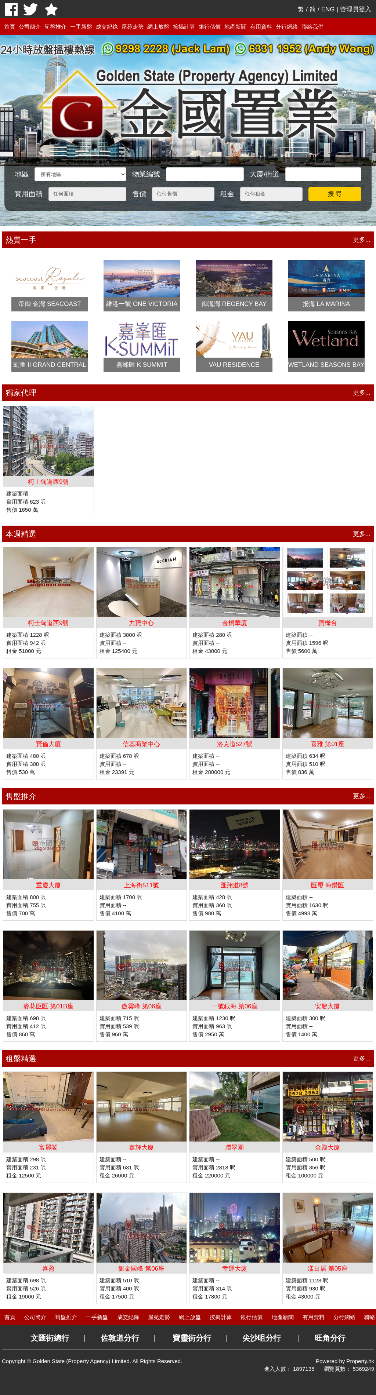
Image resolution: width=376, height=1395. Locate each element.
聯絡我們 (312, 26)
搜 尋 (335, 193)
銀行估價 (210, 26)
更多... (361, 239)
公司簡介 (30, 26)
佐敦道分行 (120, 1338)
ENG (328, 9)
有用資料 (261, 26)
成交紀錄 (107, 26)
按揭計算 (184, 26)
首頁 (9, 26)
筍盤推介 (55, 26)
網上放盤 (158, 26)
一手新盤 (81, 26)
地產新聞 (235, 26)
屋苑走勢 (133, 26)
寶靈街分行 (192, 1338)
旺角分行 (330, 1338)
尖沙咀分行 (261, 1338)
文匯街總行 (49, 1338)
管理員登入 (355, 9)
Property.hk (360, 1361)
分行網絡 (287, 26)
